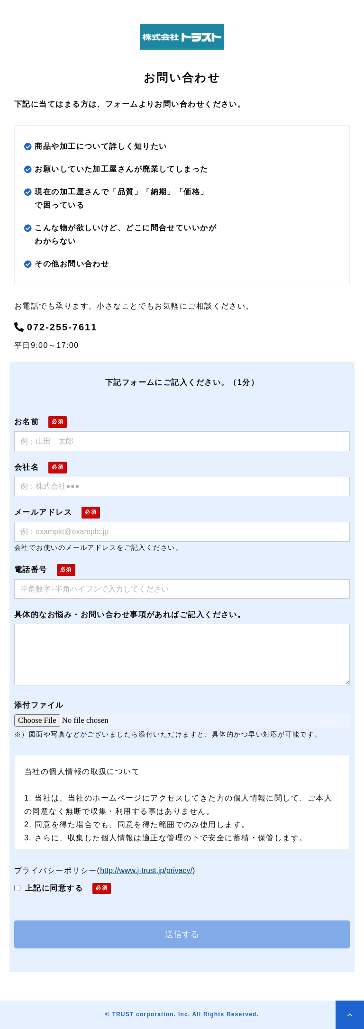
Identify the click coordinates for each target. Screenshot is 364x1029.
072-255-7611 (62, 327)
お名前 (26, 422)
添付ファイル (39, 705)
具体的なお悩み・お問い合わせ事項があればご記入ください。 (130, 614)
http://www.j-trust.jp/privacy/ (146, 870)
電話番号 (30, 569)
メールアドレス (43, 512)
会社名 (26, 467)
